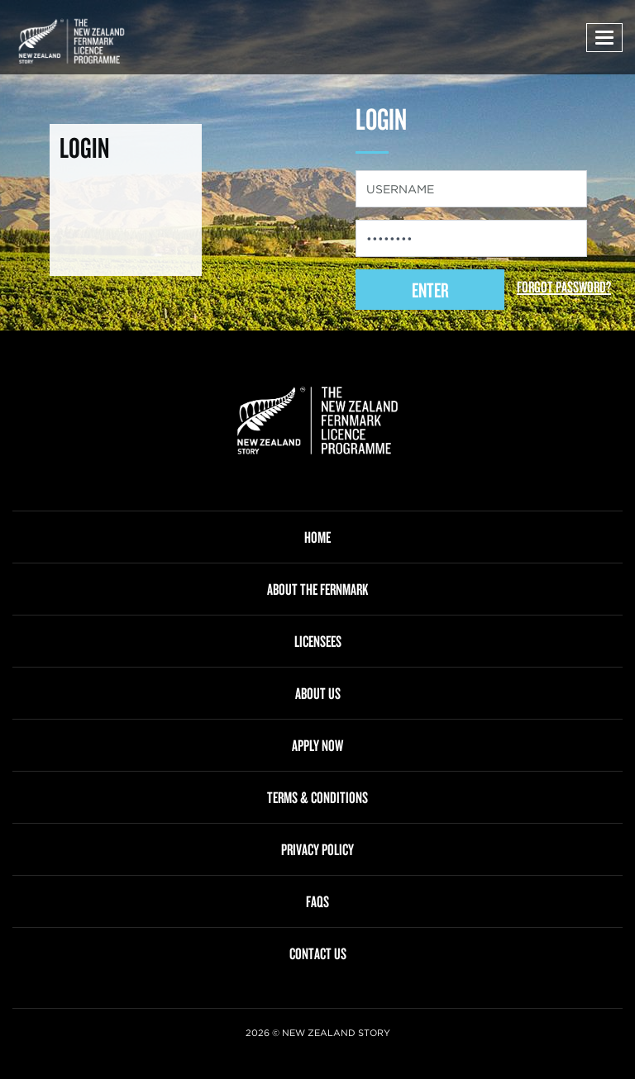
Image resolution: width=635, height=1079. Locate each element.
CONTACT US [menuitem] (317, 953)
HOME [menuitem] (317, 537)
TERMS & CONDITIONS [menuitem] (317, 797)
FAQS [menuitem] (317, 901)
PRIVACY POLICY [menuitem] (317, 849)
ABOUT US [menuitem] (318, 693)
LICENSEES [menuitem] (317, 641)
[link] (317, 420)
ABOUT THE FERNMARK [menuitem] (317, 589)
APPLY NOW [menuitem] (317, 745)
